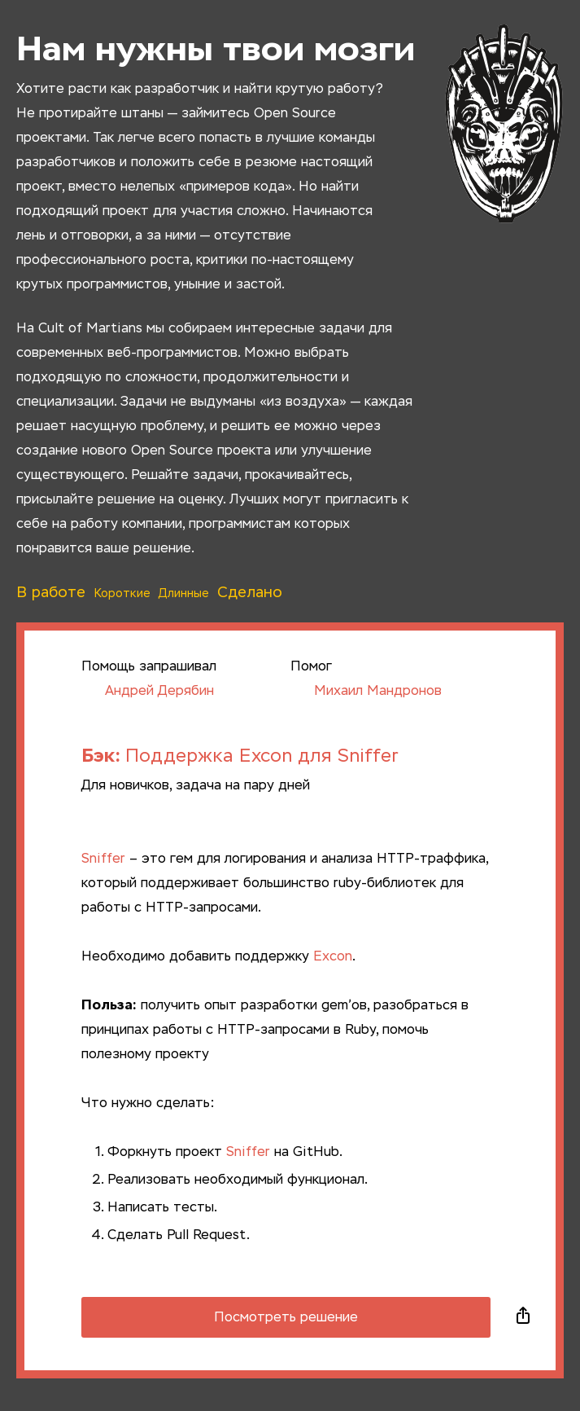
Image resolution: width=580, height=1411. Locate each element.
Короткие (122, 594)
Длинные (184, 594)
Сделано (249, 593)
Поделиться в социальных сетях (523, 1317)
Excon (332, 957)
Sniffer (103, 859)
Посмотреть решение (286, 1318)
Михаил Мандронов (366, 691)
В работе (50, 593)
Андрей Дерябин (147, 691)
